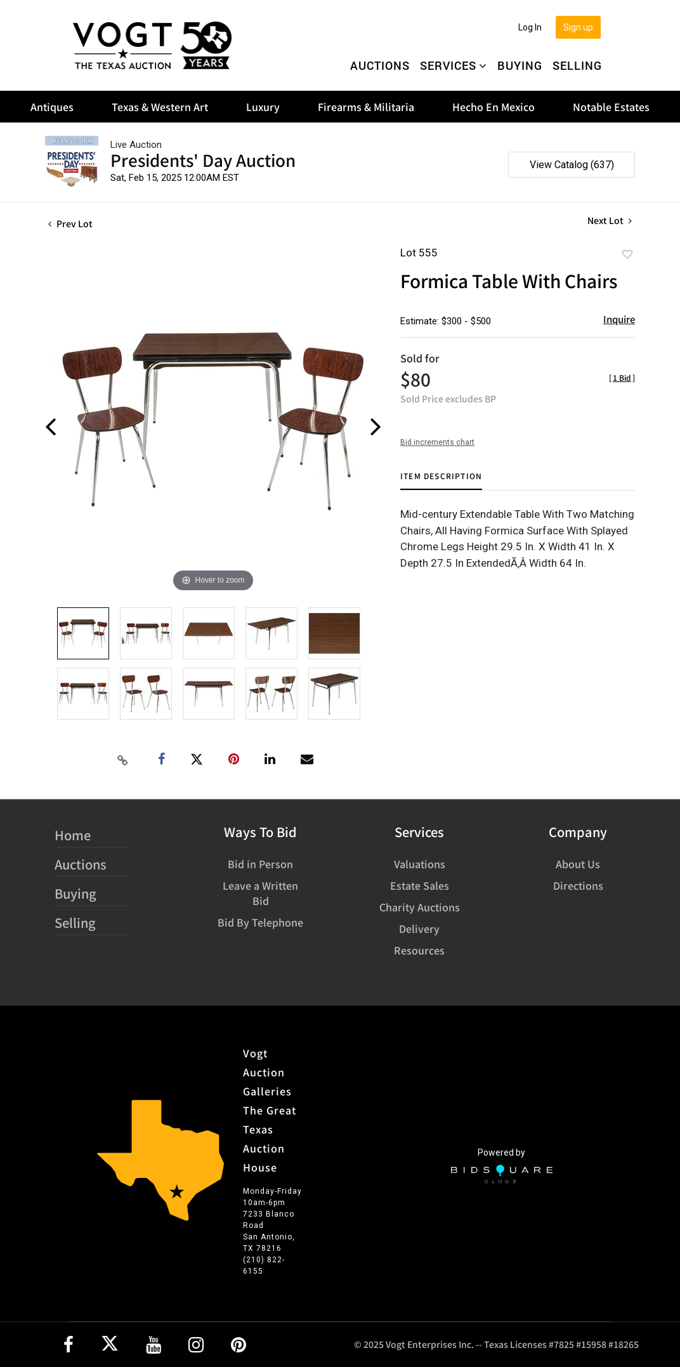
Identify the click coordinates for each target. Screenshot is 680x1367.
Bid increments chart (437, 442)
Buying (519, 65)
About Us (578, 863)
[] (622, 377)
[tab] (441, 481)
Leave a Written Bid (260, 893)
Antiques (52, 106)
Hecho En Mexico (493, 106)
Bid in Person (260, 863)
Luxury (263, 106)
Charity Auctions (419, 907)
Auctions (380, 65)
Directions (578, 885)
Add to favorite (627, 253)
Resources (419, 950)
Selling (577, 65)
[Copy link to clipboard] (123, 759)
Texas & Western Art (160, 106)
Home (73, 835)
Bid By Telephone (260, 922)
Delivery (419, 928)
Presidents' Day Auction (203, 159)
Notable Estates (611, 106)
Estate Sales (419, 885)
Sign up (578, 27)
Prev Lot (70, 223)
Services (453, 65)
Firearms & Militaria (366, 106)
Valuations (419, 863)
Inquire (619, 319)
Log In (530, 27)
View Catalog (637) (572, 165)
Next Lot (609, 220)
